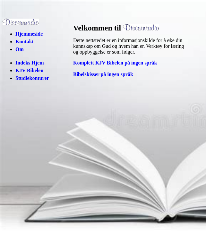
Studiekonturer (32, 78)
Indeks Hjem (29, 62)
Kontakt (24, 41)
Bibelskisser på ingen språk (103, 74)
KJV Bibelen (29, 70)
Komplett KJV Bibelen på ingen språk (115, 62)
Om (19, 49)
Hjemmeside (29, 34)
